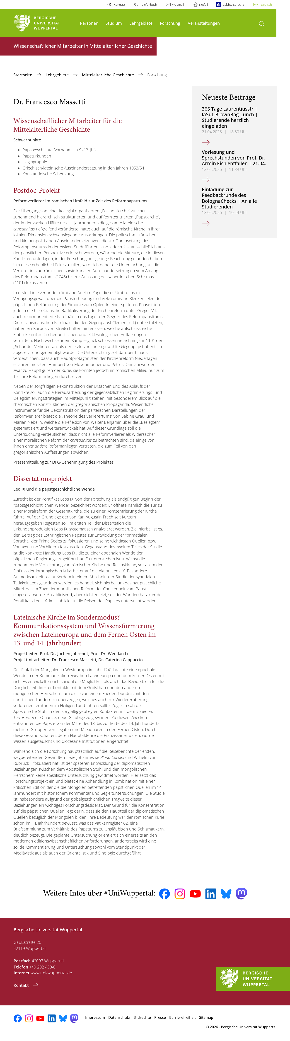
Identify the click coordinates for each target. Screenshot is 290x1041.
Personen (89, 23)
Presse (160, 1017)
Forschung (170, 23)
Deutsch (266, 4)
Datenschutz (119, 1017)
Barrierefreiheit (182, 1017)
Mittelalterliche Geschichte (108, 74)
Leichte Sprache (233, 4)
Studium (114, 23)
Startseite (23, 74)
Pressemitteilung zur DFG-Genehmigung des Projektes (63, 462)
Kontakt (22, 985)
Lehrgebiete (140, 23)
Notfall (203, 4)
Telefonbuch (148, 4)
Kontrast (119, 4)
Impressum (95, 1017)
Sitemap (206, 1017)
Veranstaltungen (204, 23)
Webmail (178, 4)
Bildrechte (142, 1017)
